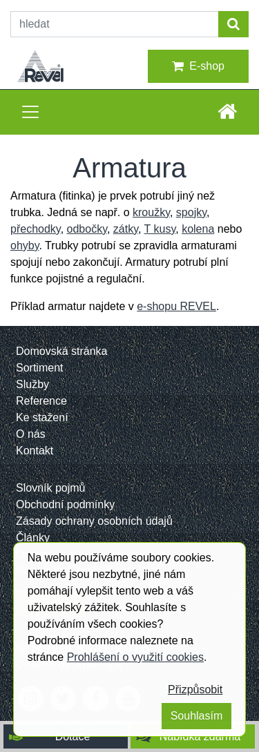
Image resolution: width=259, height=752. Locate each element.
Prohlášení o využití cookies (135, 657)
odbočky (87, 229)
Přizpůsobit (195, 689)
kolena (198, 229)
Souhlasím (197, 716)
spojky (191, 212)
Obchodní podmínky (65, 504)
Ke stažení (42, 417)
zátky (125, 229)
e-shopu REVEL (176, 306)
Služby (32, 384)
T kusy (160, 229)
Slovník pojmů (51, 488)
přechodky (35, 229)
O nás (31, 434)
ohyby (24, 245)
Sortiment (39, 368)
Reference (41, 401)
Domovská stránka (62, 351)
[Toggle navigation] (30, 112)
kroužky (151, 212)
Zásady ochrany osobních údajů (94, 521)
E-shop (198, 66)
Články (33, 537)
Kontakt (34, 450)
